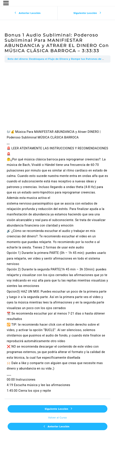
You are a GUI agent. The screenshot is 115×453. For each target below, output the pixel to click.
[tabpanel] (57, 231)
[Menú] (6, 3)
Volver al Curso (57, 417)
